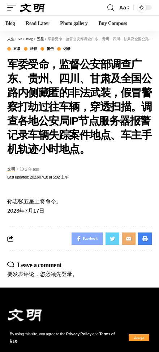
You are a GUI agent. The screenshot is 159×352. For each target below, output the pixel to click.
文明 (11, 169)
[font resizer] (123, 7)
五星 (16, 49)
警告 (50, 49)
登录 (66, 274)
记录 (66, 49)
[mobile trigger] (13, 8)
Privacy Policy (78, 334)
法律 (33, 49)
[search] (111, 7)
